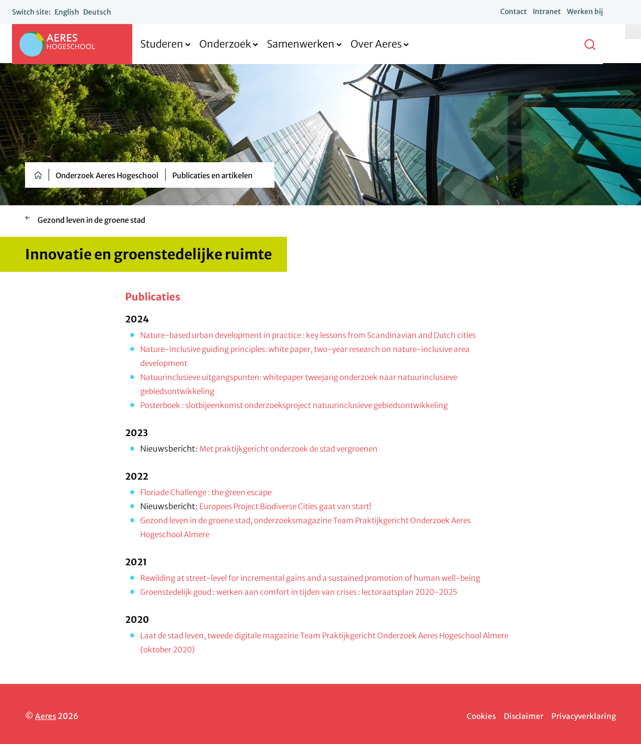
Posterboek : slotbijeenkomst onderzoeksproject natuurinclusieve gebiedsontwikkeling (306, 405)
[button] (597, 44)
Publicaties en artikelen (212, 175)
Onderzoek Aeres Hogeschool (107, 175)
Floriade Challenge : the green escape (209, 492)
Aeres (46, 716)
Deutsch (105, 12)
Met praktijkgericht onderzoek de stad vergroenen (294, 449)
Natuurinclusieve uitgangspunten (204, 377)
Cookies (476, 716)
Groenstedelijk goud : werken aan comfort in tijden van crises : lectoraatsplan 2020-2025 (309, 592)
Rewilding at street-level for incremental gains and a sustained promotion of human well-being (321, 578)
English (75, 12)
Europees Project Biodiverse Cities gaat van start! (292, 506)
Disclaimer (520, 716)
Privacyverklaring (582, 716)
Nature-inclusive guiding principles (206, 349)
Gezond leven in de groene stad (91, 220)
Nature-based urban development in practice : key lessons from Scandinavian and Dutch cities (318, 335)
